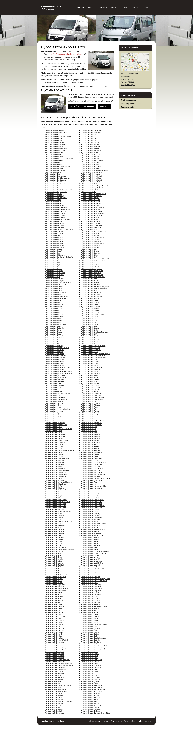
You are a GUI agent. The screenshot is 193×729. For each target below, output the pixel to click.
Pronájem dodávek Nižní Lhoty (91, 585)
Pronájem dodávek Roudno (54, 624)
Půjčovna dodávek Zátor (53, 415)
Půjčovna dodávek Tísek (53, 383)
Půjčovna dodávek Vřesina (90, 411)
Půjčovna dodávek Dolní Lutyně (91, 180)
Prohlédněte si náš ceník (82, 106)
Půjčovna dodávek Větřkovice (90, 403)
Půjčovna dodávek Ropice (89, 330)
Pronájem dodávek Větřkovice (91, 695)
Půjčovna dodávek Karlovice (54, 239)
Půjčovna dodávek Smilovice (54, 350)
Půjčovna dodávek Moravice (90, 285)
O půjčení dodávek (128, 100)
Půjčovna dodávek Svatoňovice (91, 367)
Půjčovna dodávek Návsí (89, 290)
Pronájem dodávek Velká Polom (91, 687)
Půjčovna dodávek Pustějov (90, 324)
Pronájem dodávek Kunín (89, 549)
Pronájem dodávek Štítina (89, 670)
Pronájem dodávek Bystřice (54, 454)
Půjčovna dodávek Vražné (89, 407)
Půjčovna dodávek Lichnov (90, 263)
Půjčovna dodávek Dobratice (90, 174)
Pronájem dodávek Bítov (89, 433)
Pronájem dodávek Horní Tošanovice (93, 506)
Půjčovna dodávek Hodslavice (91, 204)
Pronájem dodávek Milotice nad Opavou (58, 575)
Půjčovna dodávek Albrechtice (54, 131)
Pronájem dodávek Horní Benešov (56, 500)
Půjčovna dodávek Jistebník (90, 235)
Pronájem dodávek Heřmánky (54, 488)
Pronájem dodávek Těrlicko (90, 671)
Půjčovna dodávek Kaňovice (54, 237)
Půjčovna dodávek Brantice (90, 148)
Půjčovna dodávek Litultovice (90, 265)
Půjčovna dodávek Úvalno (89, 391)
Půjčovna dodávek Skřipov (53, 344)
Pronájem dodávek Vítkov (53, 697)
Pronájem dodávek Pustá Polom (55, 616)
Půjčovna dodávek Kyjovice (54, 259)
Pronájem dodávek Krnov (53, 545)
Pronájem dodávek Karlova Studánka (93, 529)
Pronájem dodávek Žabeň (53, 711)
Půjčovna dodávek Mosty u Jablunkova (94, 288)
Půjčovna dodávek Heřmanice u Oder (93, 194)
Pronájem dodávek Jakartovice (91, 519)
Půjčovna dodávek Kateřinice (54, 241)
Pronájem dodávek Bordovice (90, 439)
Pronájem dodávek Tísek (53, 675)
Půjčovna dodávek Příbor (53, 322)
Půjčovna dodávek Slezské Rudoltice (57, 348)
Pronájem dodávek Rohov (53, 622)
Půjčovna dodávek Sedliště (90, 340)
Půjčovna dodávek (107, 7)
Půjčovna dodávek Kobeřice (54, 243)
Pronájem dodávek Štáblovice (91, 668)
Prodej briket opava (144, 721)
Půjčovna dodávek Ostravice (90, 308)
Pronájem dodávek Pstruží (89, 614)
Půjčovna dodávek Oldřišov (54, 304)
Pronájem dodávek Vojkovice (90, 697)
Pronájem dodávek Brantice (90, 440)
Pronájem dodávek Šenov (89, 664)
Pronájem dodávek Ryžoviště (54, 630)
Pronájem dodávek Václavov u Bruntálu (58, 685)
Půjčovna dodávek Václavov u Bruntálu (57, 393)
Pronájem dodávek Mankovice (55, 567)
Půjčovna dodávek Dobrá (53, 174)
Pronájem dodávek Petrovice (54, 606)
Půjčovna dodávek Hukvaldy (90, 221)
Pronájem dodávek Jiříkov (53, 527)
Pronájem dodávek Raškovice (54, 620)
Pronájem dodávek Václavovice (91, 685)
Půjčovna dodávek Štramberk (54, 379)
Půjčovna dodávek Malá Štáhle (55, 273)
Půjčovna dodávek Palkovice (90, 310)
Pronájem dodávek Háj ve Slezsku (56, 484)
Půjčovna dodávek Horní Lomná (55, 211)
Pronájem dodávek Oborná (90, 593)
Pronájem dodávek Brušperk (54, 446)
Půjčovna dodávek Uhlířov (53, 391)
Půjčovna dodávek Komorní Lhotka (92, 243)
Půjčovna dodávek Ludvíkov (54, 271)
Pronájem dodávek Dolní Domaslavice (57, 470)
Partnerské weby (127, 107)
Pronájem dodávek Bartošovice (91, 425)
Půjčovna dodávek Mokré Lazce (55, 285)
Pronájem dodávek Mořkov (53, 581)
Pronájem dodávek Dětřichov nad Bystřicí (94, 462)
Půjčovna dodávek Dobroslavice (55, 176)
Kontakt (148, 7)
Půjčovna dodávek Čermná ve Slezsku (57, 166)
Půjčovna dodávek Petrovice (54, 314)
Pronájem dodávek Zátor (53, 707)
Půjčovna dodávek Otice (53, 310)
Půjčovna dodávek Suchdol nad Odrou (57, 367)
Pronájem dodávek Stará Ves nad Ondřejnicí (95, 646)
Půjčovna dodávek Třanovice (90, 385)
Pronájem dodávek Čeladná (90, 456)
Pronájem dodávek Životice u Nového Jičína (95, 713)
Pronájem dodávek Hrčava (53, 514)
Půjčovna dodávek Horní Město (91, 211)
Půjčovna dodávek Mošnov (53, 290)
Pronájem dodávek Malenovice (91, 565)
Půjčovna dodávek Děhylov (90, 168)
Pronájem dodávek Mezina (90, 571)
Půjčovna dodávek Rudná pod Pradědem (94, 332)
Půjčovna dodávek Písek (53, 318)
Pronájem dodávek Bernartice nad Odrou (58, 429)
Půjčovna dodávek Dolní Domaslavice (57, 178)
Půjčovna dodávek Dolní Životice (55, 184)
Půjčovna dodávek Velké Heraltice (56, 399)
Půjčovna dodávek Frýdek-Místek (92, 188)
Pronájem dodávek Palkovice (90, 602)
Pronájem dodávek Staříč (89, 652)
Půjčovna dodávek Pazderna (90, 312)
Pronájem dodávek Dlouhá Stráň (91, 464)
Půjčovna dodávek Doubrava (90, 184)
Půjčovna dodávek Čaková (90, 162)
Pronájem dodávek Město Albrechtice (93, 569)
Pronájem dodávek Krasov (89, 541)
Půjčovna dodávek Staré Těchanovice (93, 358)
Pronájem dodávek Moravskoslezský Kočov (95, 579)
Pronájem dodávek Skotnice (90, 634)
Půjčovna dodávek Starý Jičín (54, 360)
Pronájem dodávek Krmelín (90, 543)
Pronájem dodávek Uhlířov (53, 683)
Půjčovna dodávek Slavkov (53, 346)
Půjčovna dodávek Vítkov (53, 405)
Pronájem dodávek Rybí (89, 626)
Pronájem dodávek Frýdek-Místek (92, 480)
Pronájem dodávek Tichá (89, 673)
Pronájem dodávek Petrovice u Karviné (94, 606)
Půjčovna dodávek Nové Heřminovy (56, 296)
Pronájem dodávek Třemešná (90, 679)
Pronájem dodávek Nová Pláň (91, 587)
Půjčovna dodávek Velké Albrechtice (93, 397)
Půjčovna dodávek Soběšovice (91, 350)
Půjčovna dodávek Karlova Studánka (93, 237)
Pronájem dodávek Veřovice (54, 695)
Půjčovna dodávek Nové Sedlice (55, 298)
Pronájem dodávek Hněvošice (91, 494)
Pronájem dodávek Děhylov (90, 460)
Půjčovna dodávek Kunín (89, 257)
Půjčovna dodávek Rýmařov (90, 336)
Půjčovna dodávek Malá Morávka (92, 271)
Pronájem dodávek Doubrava (90, 476)
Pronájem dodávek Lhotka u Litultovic (93, 553)
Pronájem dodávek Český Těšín (91, 458)
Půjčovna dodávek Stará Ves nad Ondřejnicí (95, 354)
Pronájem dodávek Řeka (89, 630)
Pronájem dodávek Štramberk (54, 671)
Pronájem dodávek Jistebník (90, 527)
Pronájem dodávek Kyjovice (54, 551)
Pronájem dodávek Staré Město (55, 650)
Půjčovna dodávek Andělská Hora (56, 133)
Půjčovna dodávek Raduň (89, 326)
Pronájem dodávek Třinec (53, 681)
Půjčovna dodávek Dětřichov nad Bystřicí (94, 170)
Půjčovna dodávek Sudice (89, 365)
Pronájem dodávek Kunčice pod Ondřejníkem (59, 549)
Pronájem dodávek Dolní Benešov (92, 468)
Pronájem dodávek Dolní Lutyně (91, 472)
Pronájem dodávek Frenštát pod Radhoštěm (95, 478)
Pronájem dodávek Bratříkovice (55, 442)
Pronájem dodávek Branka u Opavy (56, 440)
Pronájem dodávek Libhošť (53, 555)
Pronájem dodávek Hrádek (90, 512)
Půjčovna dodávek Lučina (53, 269)
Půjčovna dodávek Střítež (89, 363)
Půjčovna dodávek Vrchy (89, 409)
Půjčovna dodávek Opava (89, 304)
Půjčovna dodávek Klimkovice (91, 241)
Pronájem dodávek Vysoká (53, 705)
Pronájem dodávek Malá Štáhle (55, 565)
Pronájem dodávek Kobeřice (54, 535)
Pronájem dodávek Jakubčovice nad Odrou (59, 521)
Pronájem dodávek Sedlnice (54, 634)
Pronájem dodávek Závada (90, 707)
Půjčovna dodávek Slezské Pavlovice (93, 346)
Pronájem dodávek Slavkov (54, 638)
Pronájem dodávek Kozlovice (54, 539)
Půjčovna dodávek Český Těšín (91, 166)
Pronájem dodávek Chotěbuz (90, 516)
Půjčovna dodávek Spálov (89, 352)
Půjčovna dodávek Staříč (89, 360)
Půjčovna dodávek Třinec (53, 389)
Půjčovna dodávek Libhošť (53, 263)
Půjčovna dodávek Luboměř (90, 267)
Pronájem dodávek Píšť (88, 610)
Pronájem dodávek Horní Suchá (55, 506)
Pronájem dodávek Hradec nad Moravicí (58, 512)
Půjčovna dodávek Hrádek (89, 219)
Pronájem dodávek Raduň (89, 618)
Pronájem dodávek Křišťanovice (55, 547)
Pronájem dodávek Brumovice (54, 444)
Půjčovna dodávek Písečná (90, 316)
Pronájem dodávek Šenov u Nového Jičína (59, 666)
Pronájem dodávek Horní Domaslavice (57, 502)
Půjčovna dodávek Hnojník (53, 204)
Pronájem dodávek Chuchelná (55, 517)
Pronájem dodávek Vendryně (90, 693)
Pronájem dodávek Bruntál (89, 444)
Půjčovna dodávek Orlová (53, 306)
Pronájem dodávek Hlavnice (90, 490)
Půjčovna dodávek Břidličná (90, 156)
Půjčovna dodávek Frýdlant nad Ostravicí (58, 190)
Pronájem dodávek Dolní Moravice (56, 474)
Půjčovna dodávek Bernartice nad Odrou (58, 136)
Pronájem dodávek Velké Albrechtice (93, 689)
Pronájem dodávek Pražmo (54, 612)
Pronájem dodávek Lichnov (90, 555)
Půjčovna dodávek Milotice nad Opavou (58, 283)
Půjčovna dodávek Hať (88, 192)
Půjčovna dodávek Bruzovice (90, 154)
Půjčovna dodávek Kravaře (53, 251)
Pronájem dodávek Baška (53, 427)
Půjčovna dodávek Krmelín (90, 251)
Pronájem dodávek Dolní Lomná (55, 472)
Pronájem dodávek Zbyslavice (91, 709)
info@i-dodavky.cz (128, 85)
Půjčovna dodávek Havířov (53, 194)
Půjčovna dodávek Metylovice (54, 279)
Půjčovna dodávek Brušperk (54, 154)
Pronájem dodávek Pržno (89, 612)
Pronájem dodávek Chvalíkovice (91, 517)
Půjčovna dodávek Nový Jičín (90, 298)
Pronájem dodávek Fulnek (89, 482)
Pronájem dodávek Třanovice (90, 677)
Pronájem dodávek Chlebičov (54, 516)
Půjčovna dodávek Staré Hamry (55, 356)
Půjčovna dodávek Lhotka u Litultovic (93, 261)
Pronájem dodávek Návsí (89, 583)
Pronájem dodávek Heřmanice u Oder (93, 486)
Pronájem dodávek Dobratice (90, 466)
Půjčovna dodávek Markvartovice (92, 275)
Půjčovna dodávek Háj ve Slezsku (56, 192)
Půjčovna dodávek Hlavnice (90, 198)
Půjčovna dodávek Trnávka (90, 383)
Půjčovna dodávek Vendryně (90, 401)
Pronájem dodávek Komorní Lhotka (92, 535)
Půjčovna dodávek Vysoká (53, 413)
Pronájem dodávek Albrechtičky (91, 423)
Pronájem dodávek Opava (89, 596)
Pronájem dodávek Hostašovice (91, 508)
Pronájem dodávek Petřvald (54, 608)
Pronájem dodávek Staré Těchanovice (93, 650)
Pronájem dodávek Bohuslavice (55, 437)
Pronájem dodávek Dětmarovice (55, 462)
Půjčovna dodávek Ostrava (53, 308)
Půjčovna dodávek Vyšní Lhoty (91, 413)
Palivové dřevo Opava (111, 721)
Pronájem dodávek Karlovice (54, 531)
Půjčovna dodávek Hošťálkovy (55, 217)
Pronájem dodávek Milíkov (89, 573)
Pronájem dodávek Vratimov (54, 699)
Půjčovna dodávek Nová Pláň (90, 294)
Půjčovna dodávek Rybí (89, 334)
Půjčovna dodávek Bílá (88, 136)
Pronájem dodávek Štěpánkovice (55, 670)
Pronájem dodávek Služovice (90, 640)
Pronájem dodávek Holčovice (90, 498)
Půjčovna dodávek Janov (89, 229)
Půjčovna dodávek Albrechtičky (91, 131)
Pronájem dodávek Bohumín (90, 435)
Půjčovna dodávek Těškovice (54, 381)
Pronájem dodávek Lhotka (53, 553)
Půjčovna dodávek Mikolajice (54, 281)
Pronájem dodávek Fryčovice (54, 480)
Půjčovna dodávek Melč (52, 277)
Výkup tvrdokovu (95, 721)
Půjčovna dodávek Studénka (54, 365)
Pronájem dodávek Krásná (53, 541)
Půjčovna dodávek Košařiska (90, 245)
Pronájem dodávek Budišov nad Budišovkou (59, 450)
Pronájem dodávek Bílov (89, 431)
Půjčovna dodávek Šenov (89, 371)
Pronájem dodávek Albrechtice (55, 423)
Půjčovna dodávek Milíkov (89, 281)
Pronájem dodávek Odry (53, 594)
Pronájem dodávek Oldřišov (54, 596)
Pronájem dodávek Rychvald (54, 628)
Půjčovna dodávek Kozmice (90, 247)
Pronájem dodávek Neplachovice (55, 585)
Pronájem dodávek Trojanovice (55, 677)
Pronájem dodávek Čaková (90, 454)
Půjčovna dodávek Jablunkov (54, 227)
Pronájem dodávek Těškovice (54, 673)
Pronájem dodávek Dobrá (53, 466)
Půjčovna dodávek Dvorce (53, 186)
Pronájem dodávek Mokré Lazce (55, 577)
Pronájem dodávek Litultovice (90, 557)
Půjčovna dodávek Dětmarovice (55, 170)
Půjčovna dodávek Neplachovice (55, 292)
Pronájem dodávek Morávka (54, 579)
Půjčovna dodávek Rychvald (54, 336)
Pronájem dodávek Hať (88, 484)
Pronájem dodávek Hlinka (53, 492)
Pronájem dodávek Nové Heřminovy (56, 589)
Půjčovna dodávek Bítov (89, 140)
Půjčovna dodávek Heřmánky (54, 196)
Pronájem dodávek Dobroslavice (55, 468)
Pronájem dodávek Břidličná (90, 448)
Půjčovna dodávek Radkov (53, 326)
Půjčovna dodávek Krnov (53, 253)
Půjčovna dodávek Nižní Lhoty (91, 292)
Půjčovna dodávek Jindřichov (90, 233)
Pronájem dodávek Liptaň (53, 557)
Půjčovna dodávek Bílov (89, 138)
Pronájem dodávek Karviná (90, 531)
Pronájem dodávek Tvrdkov (90, 681)
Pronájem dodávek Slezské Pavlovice (93, 638)
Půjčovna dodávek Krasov (89, 249)
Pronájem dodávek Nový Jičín (91, 591)
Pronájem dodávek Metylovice (54, 571)
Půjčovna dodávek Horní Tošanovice (93, 213)
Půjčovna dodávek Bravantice (91, 150)
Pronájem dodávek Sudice (89, 658)
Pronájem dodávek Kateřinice (54, 533)
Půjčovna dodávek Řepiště (53, 340)
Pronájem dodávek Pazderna (90, 604)
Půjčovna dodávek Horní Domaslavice (57, 210)
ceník (111, 97)
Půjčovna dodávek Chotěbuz (90, 223)
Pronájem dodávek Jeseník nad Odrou (93, 523)
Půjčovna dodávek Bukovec (54, 160)
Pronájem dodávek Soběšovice (91, 642)
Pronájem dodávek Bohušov (90, 437)
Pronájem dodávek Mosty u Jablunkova (94, 581)
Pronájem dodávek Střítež (89, 656)
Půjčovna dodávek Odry (52, 302)
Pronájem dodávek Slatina (89, 636)
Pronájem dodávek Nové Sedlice (55, 591)
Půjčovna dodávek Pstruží (89, 322)
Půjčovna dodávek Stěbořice (54, 362)
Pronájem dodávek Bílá (88, 429)
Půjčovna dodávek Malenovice (91, 273)
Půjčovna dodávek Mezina (89, 279)
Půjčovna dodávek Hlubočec (90, 200)
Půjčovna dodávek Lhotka (53, 261)
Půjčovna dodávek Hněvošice (90, 202)
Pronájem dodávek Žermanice (54, 713)
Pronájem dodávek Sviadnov (90, 662)
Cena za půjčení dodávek (131, 104)
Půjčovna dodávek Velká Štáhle (55, 397)
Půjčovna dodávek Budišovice (91, 158)
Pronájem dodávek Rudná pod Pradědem (94, 624)
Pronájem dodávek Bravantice (91, 442)
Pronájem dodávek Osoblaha (90, 598)
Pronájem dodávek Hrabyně (90, 510)
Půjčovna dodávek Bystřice (54, 162)
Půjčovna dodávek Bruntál (89, 152)
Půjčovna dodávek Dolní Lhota (91, 178)
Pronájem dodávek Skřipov (53, 636)
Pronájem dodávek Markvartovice (92, 567)
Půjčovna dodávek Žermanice (54, 421)
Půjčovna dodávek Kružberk (90, 253)
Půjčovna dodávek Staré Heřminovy (93, 356)
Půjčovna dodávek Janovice (54, 231)
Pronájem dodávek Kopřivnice (54, 537)
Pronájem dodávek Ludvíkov (54, 563)
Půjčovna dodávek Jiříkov (53, 235)
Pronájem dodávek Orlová (53, 598)
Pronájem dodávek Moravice (90, 577)
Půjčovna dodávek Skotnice (90, 342)
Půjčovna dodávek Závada (89, 415)
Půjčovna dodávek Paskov (53, 312)
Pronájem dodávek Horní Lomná (55, 504)
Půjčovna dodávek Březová (54, 156)
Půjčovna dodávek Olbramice (90, 302)
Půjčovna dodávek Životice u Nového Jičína (95, 421)
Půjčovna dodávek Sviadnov (90, 369)
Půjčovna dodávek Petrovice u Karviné (93, 314)
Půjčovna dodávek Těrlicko (90, 379)
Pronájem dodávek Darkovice (54, 460)
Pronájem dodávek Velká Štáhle (55, 689)
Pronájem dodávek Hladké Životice (56, 490)
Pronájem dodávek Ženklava (90, 711)
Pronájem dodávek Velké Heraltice (56, 691)
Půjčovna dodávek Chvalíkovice (91, 225)
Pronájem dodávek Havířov (54, 486)
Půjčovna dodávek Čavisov (54, 164)
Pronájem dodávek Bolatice (54, 439)
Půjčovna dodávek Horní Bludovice (92, 208)
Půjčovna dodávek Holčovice (90, 206)
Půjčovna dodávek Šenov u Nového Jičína (58, 373)
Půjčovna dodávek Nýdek (53, 300)
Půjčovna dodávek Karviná (90, 239)
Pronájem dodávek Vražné (89, 699)
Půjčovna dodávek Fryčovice (54, 188)
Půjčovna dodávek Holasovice (54, 206)
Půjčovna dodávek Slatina (89, 344)
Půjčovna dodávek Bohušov (90, 144)
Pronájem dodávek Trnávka (90, 675)
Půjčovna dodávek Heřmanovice (91, 196)
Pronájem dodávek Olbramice (91, 594)
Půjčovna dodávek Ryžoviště (54, 338)
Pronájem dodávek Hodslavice (91, 496)
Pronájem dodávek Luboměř (90, 559)
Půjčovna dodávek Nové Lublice (91, 296)
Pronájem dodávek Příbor (53, 614)
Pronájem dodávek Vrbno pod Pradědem (58, 701)
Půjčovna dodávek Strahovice (54, 363)
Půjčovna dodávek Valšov (53, 395)
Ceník (124, 7)
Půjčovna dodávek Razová (90, 328)
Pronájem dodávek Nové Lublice (91, 589)
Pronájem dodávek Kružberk (90, 545)
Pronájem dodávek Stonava (90, 654)
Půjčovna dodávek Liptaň (53, 265)
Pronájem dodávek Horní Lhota (91, 502)
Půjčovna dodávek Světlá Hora (55, 369)
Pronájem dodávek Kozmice (90, 539)
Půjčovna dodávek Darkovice (54, 168)
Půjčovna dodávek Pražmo (53, 320)
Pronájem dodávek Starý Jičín (54, 652)
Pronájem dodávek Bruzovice (90, 446)
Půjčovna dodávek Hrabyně (90, 217)
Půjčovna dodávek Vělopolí (54, 401)
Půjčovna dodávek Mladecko (90, 283)
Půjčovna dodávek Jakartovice (91, 227)
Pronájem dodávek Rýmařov (90, 628)
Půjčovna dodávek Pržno (89, 320)
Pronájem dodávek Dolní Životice (55, 476)
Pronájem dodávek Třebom (54, 679)
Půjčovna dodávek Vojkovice (90, 405)
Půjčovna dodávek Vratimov (54, 407)
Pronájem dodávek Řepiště (54, 632)
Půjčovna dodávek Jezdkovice (55, 233)
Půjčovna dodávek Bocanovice (55, 142)
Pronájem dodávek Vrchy (89, 701)
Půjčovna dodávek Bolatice (54, 146)
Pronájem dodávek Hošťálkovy (55, 510)
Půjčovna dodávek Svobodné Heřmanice (58, 371)
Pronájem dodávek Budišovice (91, 450)
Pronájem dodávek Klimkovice (91, 533)
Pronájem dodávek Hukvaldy (90, 514)
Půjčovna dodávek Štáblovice (90, 375)
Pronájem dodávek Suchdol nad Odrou (57, 660)
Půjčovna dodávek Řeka (89, 338)
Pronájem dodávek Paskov (53, 604)
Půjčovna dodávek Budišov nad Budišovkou (59, 158)
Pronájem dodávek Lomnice (54, 559)
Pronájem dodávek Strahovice (54, 656)
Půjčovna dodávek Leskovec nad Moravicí (95, 259)
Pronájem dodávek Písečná (90, 608)
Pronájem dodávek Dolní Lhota (91, 470)
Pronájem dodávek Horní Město (91, 504)
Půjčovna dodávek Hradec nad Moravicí (58, 219)
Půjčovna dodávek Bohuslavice (55, 144)
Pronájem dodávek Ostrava (54, 600)
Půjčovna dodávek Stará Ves (54, 354)
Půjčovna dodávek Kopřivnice (54, 245)
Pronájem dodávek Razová (90, 620)
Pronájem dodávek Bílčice (53, 431)
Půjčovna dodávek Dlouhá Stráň (91, 172)
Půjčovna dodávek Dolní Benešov (92, 176)
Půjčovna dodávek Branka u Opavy (56, 148)
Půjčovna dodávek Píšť (88, 318)
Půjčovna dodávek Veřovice (54, 403)
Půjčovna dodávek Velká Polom (91, 395)
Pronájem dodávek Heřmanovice (92, 488)
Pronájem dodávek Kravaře (54, 543)
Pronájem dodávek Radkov (54, 618)
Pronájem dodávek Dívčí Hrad (54, 464)
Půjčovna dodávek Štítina (89, 377)
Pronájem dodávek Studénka (54, 658)
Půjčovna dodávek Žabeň (53, 419)
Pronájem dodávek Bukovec (54, 452)
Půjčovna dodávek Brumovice (54, 152)
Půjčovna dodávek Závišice (54, 417)
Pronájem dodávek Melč (53, 569)
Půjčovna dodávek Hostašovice (91, 215)
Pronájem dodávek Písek (53, 610)
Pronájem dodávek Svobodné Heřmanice (58, 664)
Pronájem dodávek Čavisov (54, 456)
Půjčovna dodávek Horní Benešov (56, 208)
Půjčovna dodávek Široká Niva (55, 375)
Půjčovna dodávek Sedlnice (54, 342)
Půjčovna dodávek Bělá (88, 134)
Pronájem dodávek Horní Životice (56, 508)
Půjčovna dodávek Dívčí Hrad (54, 172)
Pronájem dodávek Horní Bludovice (92, 500)
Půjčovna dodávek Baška (53, 134)
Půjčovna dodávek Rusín (53, 334)
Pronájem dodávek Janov (89, 521)
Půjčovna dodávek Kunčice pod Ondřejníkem (59, 257)
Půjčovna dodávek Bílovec (53, 140)
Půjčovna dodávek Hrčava (53, 221)
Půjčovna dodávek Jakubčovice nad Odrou (59, 229)
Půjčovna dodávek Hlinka (53, 200)
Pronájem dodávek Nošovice (54, 587)
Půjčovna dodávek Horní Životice (55, 215)
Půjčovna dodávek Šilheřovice (91, 373)
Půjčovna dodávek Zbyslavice (91, 417)
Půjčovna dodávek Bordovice (90, 146)
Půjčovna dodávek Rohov (53, 330)
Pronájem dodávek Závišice (54, 709)
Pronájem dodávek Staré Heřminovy (93, 648)
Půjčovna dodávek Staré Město (55, 358)
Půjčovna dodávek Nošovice (54, 294)
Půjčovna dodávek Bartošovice (91, 133)
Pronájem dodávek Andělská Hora (56, 425)
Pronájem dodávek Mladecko (90, 575)
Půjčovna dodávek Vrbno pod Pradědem (58, 409)
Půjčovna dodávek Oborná (89, 300)
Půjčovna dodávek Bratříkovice (55, 150)
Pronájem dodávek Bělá (89, 427)
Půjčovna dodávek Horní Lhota (91, 210)
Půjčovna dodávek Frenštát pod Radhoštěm (95, 186)
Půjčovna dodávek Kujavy (89, 255)
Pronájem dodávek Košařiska (90, 537)
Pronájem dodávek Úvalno (89, 683)
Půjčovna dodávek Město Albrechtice (93, 277)
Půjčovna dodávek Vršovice (54, 411)
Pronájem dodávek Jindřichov (90, 525)
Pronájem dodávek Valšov (53, 687)
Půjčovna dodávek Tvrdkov (90, 389)
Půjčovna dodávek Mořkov (53, 288)
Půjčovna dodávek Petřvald (54, 316)
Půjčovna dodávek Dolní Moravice (56, 182)
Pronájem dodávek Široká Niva (55, 668)
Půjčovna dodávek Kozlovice (54, 247)
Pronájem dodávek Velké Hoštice (92, 691)
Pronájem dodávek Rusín (53, 626)
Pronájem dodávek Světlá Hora (55, 662)
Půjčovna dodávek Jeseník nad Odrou (93, 231)
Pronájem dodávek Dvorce (53, 478)
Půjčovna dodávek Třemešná (90, 387)
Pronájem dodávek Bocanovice (55, 435)
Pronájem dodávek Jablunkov (54, 519)
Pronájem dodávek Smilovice (54, 642)
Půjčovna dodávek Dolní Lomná (55, 180)
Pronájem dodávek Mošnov (54, 583)
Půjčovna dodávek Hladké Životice (56, 198)
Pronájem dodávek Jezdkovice (55, 525)
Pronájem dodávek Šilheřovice (91, 666)
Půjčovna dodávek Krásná (53, 249)
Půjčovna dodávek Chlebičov (54, 223)
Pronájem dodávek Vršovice (54, 703)
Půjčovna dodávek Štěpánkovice (55, 377)
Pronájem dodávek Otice (53, 602)
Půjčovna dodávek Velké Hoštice (92, 399)
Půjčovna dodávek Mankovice (54, 275)
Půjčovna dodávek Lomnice (54, 267)
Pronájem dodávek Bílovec (53, 433)
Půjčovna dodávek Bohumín (90, 142)
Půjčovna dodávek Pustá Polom (55, 324)
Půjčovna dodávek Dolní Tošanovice (93, 182)
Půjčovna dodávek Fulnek (89, 190)
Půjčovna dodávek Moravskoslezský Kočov (95, 287)
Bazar (135, 7)
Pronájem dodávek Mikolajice (54, 573)
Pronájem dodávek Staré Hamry (55, 648)
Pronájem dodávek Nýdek (53, 593)
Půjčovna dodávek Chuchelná (54, 225)
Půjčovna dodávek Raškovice (54, 328)
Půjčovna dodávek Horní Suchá (55, 213)
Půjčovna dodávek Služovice (90, 348)
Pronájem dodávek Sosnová (54, 644)
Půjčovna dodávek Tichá (89, 381)
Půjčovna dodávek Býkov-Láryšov (92, 160)
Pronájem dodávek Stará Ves (54, 646)
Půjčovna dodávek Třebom (53, 387)
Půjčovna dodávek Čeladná (90, 164)
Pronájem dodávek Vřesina (90, 703)
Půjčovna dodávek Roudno (53, 332)
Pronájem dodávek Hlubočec (90, 492)
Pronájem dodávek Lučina (53, 561)
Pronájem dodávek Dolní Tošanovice (93, 474)
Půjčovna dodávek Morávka (54, 287)
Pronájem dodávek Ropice (89, 622)
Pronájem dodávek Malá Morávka (92, 563)
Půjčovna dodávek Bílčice (53, 138)
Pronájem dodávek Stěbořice (54, 654)
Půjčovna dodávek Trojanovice (55, 385)
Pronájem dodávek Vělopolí (54, 693)
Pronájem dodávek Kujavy (89, 547)
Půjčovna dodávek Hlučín (53, 202)
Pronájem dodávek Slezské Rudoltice (57, 640)
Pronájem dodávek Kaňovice (54, 529)
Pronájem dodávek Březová (54, 448)
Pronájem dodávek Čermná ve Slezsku (57, 458)
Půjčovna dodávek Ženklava (90, 419)
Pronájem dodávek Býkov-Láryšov (92, 452)
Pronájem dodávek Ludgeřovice (91, 561)
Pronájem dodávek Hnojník (54, 496)
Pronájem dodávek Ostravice (90, 600)
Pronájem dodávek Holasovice (55, 498)
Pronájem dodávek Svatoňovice (91, 660)
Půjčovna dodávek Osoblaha (90, 306)
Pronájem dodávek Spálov (89, 644)
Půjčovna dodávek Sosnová (54, 352)
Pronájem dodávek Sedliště (90, 632)
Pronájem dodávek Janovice (54, 523)
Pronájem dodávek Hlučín (53, 494)
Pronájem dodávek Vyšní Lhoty (91, 705)
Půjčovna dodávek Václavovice (91, 393)
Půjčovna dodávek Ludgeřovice (91, 269)
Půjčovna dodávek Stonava (90, 362)
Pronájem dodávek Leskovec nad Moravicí (95, 551)
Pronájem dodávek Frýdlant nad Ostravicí (58, 482)
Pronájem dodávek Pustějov (90, 616)
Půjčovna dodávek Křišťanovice (55, 255)
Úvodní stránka (85, 7)
